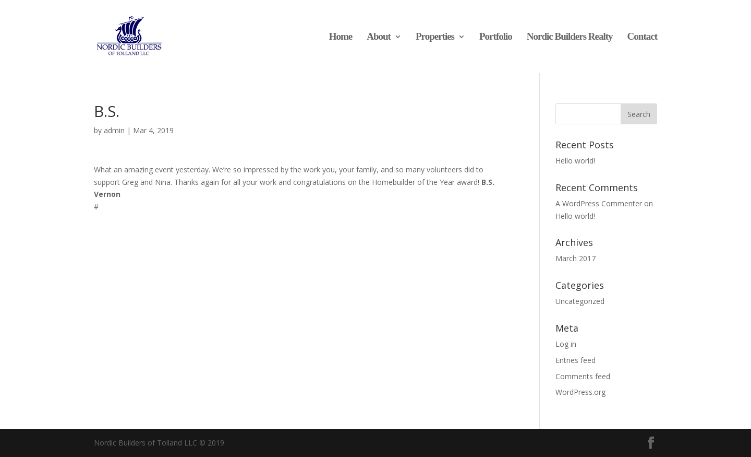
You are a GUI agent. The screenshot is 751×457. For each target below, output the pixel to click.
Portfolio (495, 37)
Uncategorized (579, 301)
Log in (565, 344)
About (379, 37)
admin (114, 130)
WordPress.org (580, 392)
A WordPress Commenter (598, 203)
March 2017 (575, 258)
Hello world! (575, 161)
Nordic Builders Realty (570, 37)
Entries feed (575, 360)
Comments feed (582, 376)
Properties (435, 37)
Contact (642, 37)
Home (341, 37)
